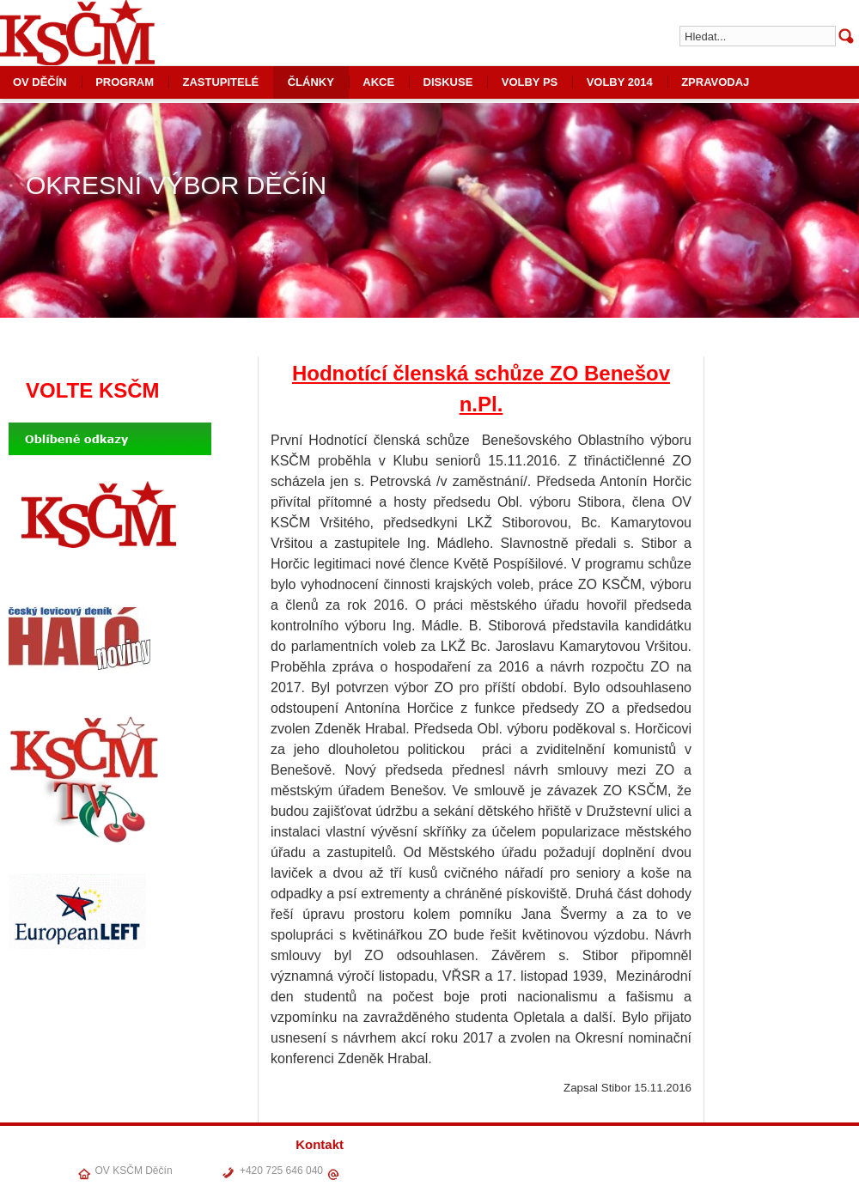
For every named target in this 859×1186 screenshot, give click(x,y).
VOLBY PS (530, 82)
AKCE (378, 82)
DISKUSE (448, 82)
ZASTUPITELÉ (220, 82)
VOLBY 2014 (620, 82)
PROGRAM (124, 82)
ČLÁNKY (311, 82)
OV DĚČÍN (541, 1168)
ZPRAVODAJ (715, 82)
